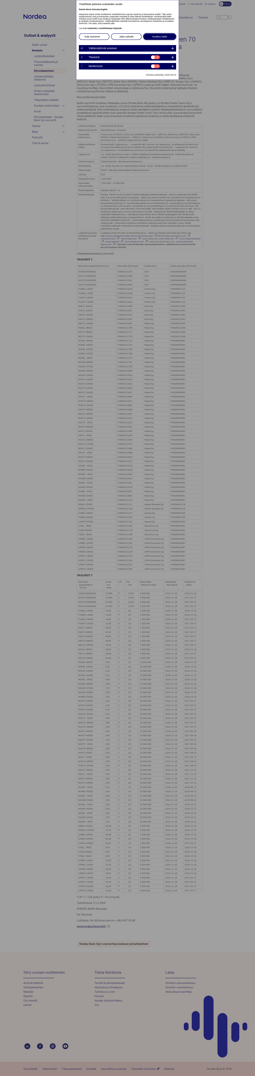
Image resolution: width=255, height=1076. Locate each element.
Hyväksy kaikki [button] (159, 36)
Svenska (96, 9)
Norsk (88, 9)
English (104, 9)
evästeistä (92, 28)
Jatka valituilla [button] (126, 36)
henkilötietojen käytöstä (110, 28)
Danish (82, 9)
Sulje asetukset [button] (92, 36)
